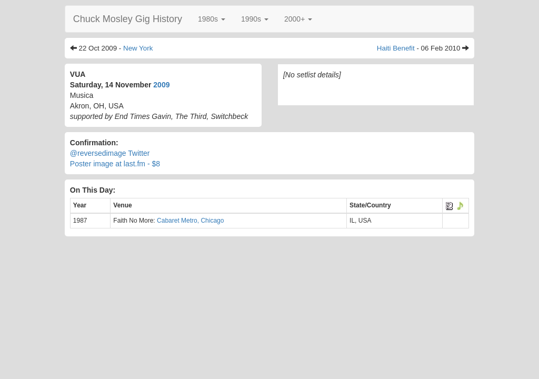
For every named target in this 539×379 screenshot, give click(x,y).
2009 (161, 85)
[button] (211, 19)
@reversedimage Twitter (110, 153)
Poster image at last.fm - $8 (115, 163)
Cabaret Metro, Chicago (190, 220)
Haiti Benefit (396, 48)
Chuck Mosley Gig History (127, 19)
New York (138, 48)
